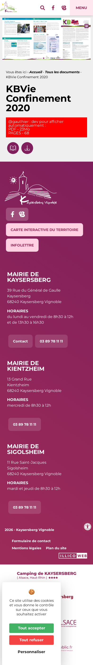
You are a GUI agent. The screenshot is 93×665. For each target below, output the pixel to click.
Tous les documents (62, 72)
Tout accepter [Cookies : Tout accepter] (31, 628)
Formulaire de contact (31, 541)
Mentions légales (26, 548)
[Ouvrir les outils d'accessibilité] (87, 526)
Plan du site (56, 548)
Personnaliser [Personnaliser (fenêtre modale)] (31, 652)
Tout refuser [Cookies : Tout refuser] (31, 640)
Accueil (35, 72)
